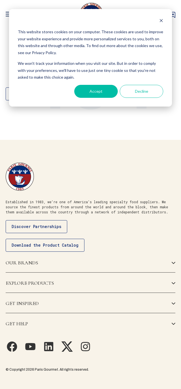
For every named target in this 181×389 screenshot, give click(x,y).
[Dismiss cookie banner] (161, 21)
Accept (96, 91)
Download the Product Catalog (45, 245)
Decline (141, 91)
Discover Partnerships (36, 226)
